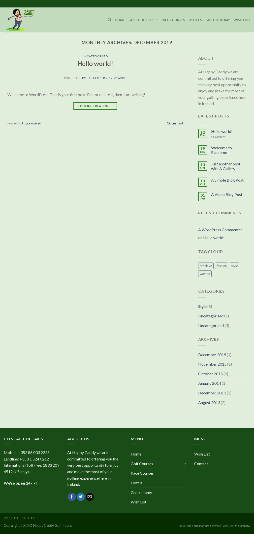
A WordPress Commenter (220, 229)
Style (202, 306)
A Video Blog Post (226, 194)
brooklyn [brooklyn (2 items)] (206, 266)
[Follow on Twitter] (81, 497)
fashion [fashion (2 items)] (222, 266)
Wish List (242, 20)
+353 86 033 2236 (34, 452)
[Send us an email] (90, 497)
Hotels (195, 20)
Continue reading (95, 106)
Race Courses (172, 20)
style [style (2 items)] (234, 266)
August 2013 (209, 402)
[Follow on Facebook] (72, 497)
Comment (175, 123)
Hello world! (95, 63)
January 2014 (209, 383)
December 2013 (212, 392)
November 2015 (212, 364)
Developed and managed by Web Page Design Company (214, 525)
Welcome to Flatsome (221, 150)
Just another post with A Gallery (225, 166)
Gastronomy (217, 20)
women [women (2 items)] (205, 274)
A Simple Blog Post (227, 180)
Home (120, 20)
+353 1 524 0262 (34, 459)
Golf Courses (142, 19)
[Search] (109, 20)
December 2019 (212, 354)
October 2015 (210, 373)
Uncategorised (95, 56)
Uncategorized (211, 325)
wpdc (122, 77)
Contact (201, 463)
